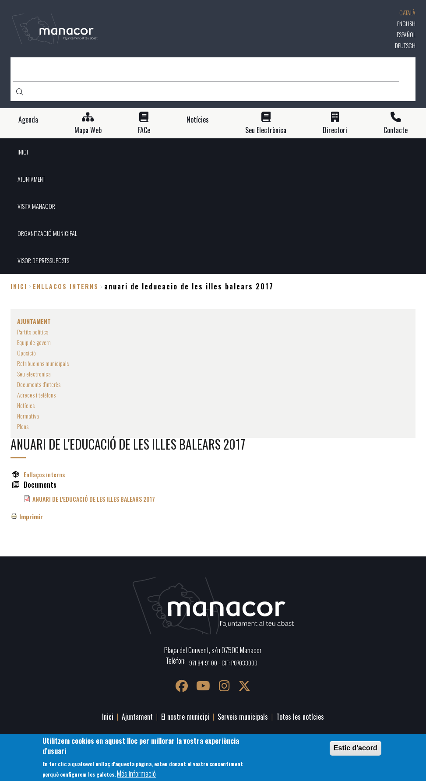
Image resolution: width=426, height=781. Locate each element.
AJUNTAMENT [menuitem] (31, 178)
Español (406, 34)
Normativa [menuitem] (28, 415)
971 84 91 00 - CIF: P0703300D (223, 662)
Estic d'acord (355, 748)
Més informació (136, 773)
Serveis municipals (243, 716)
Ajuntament (137, 716)
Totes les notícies (300, 716)
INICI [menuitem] (23, 151)
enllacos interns (66, 286)
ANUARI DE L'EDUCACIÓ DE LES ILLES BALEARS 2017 (93, 498)
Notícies (198, 119)
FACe (144, 130)
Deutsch (405, 45)
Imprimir (31, 516)
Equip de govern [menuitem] (34, 342)
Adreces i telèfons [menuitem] (36, 394)
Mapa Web (88, 130)
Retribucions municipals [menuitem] (43, 363)
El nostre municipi (185, 716)
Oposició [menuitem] (26, 352)
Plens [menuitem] (22, 426)
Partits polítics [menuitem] (32, 331)
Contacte (396, 130)
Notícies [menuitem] (26, 405)
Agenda (28, 119)
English (406, 23)
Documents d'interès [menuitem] (38, 384)
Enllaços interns (44, 474)
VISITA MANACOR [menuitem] (36, 206)
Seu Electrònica (265, 130)
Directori (335, 130)
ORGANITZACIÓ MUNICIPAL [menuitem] (47, 233)
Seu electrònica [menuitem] (34, 373)
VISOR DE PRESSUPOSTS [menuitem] (43, 260)
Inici (19, 286)
